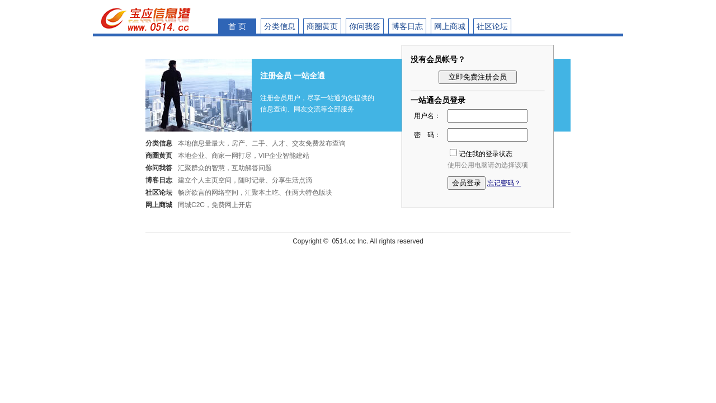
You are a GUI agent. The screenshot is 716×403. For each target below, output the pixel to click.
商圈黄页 (322, 26)
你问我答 (364, 26)
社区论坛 (492, 26)
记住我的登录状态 (485, 154)
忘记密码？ (504, 183)
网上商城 (449, 26)
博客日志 (407, 26)
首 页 (237, 26)
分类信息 (279, 26)
